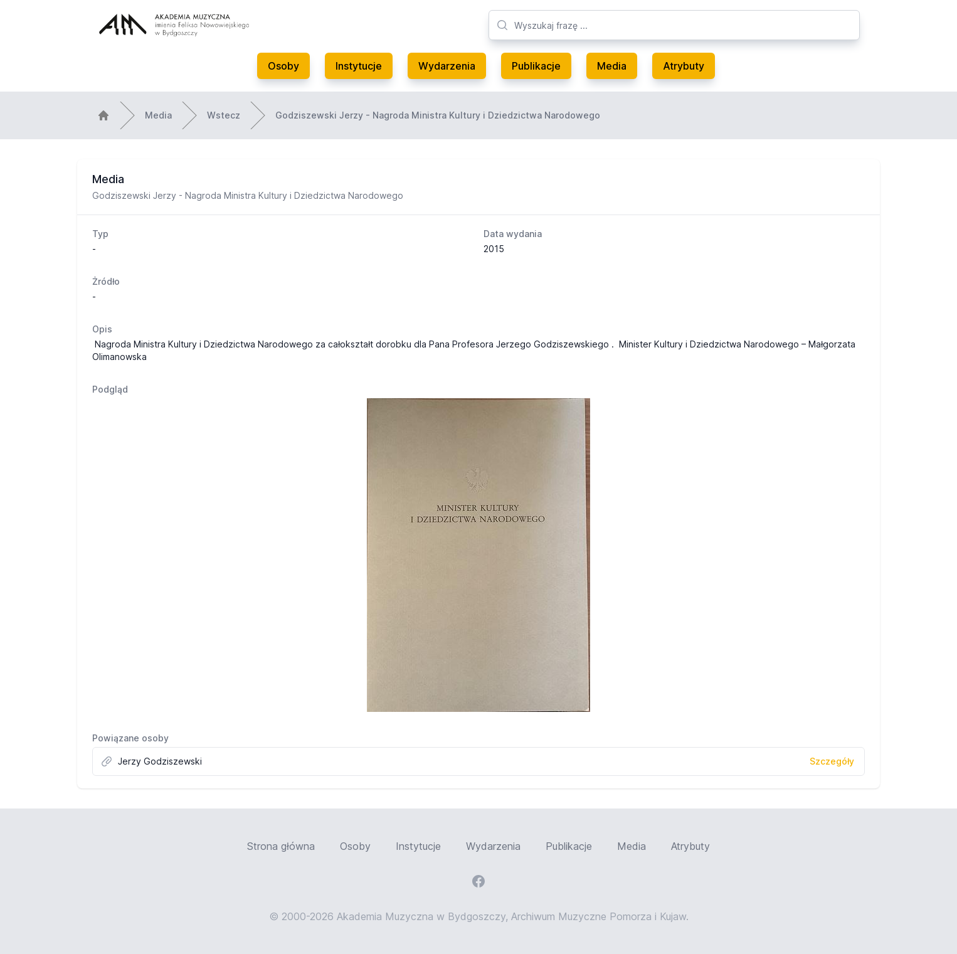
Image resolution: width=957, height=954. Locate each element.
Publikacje (536, 66)
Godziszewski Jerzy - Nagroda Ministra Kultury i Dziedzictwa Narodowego (437, 115)
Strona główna (281, 846)
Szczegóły (832, 761)
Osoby (283, 66)
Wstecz (223, 115)
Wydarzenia (446, 66)
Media (612, 66)
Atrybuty (683, 66)
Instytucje (359, 66)
